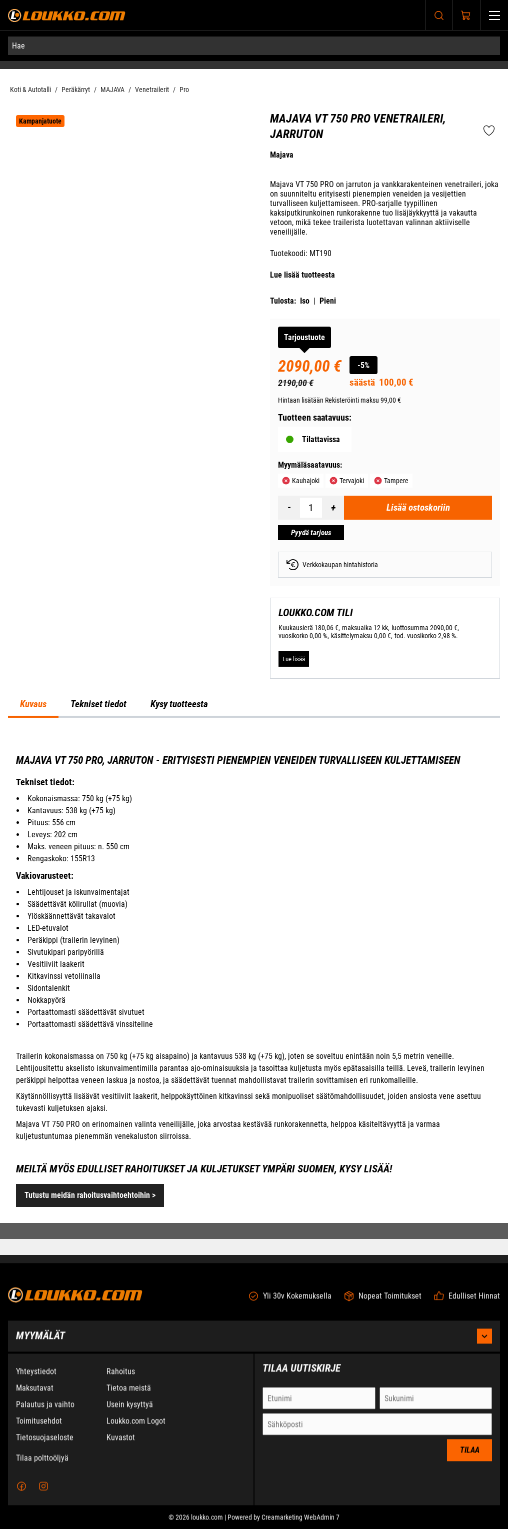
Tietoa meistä (128, 1393)
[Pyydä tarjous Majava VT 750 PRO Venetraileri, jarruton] (311, 533)
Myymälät (254, 1341)
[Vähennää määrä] (289, 508)
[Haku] (439, 15)
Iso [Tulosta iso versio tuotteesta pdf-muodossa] (305, 301)
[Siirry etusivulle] (67, 15)
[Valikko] (494, 15)
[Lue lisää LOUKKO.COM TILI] (293, 659)
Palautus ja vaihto (45, 1410)
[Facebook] (21, 1492)
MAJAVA (112, 90)
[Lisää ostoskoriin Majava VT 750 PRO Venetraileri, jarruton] (418, 508)
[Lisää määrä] (333, 508)
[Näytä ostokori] (466, 16)
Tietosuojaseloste (45, 1443)
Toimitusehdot (39, 1426)
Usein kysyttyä (129, 1410)
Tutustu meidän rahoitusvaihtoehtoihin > (90, 1195)
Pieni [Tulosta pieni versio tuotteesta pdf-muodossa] (328, 301)
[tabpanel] (254, 980)
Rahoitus (120, 1377)
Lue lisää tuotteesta (302, 275)
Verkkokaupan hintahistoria (332, 565)
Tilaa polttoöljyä (42, 1463)
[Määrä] (311, 508)
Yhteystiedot (36, 1377)
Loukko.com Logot (136, 1426)
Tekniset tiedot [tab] (98, 704)
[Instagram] (43, 1492)
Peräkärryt (76, 90)
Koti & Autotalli (30, 90)
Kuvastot (120, 1443)
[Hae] (254, 46)
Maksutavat (35, 1393)
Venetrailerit (152, 90)
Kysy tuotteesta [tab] (179, 704)
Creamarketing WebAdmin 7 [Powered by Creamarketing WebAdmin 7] (301, 1523)
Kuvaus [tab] (33, 704)
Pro (184, 90)
